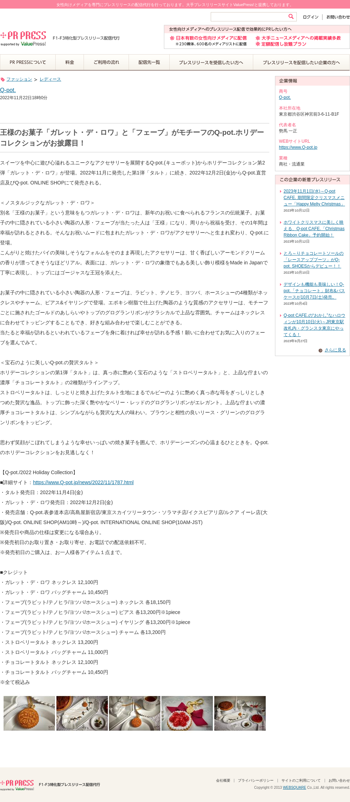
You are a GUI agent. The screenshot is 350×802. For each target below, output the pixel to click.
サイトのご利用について (301, 780)
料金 (70, 62)
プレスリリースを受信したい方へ (211, 62)
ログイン (312, 17)
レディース (50, 79)
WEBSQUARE (294, 788)
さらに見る (335, 349)
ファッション (19, 79)
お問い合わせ (336, 17)
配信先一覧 (149, 62)
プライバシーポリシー (256, 780)
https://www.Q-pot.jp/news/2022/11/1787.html (83, 482)
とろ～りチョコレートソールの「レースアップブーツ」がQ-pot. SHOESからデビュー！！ (314, 260)
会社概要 (223, 780)
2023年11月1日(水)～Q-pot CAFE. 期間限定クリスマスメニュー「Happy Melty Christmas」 (314, 198)
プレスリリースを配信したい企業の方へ (301, 62)
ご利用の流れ (106, 62)
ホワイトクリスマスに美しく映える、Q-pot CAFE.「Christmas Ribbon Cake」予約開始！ (314, 229)
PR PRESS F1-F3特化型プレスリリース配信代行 (50, 784)
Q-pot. (8, 90)
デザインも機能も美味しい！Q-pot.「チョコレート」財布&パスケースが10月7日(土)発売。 (314, 291)
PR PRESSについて (28, 62)
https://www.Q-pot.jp (298, 147)
